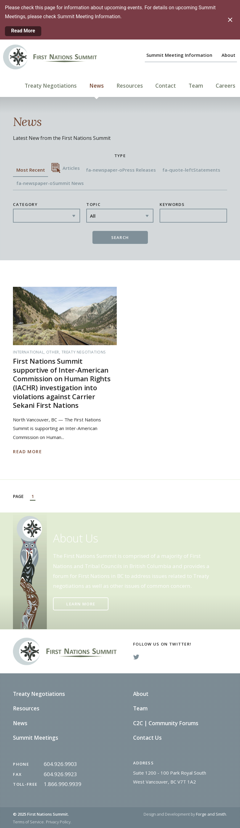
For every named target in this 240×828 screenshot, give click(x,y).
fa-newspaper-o (121, 170)
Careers (225, 85)
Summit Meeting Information (179, 55)
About (228, 55)
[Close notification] (230, 19)
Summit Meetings (35, 737)
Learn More (80, 604)
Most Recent (30, 170)
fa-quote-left (191, 170)
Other (52, 352)
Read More (23, 31)
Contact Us (147, 737)
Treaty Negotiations (51, 85)
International (28, 352)
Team (196, 85)
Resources (129, 85)
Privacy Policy (58, 822)
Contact (165, 85)
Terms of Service (28, 822)
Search (120, 237)
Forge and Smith (211, 814)
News (96, 85)
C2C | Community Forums (165, 723)
